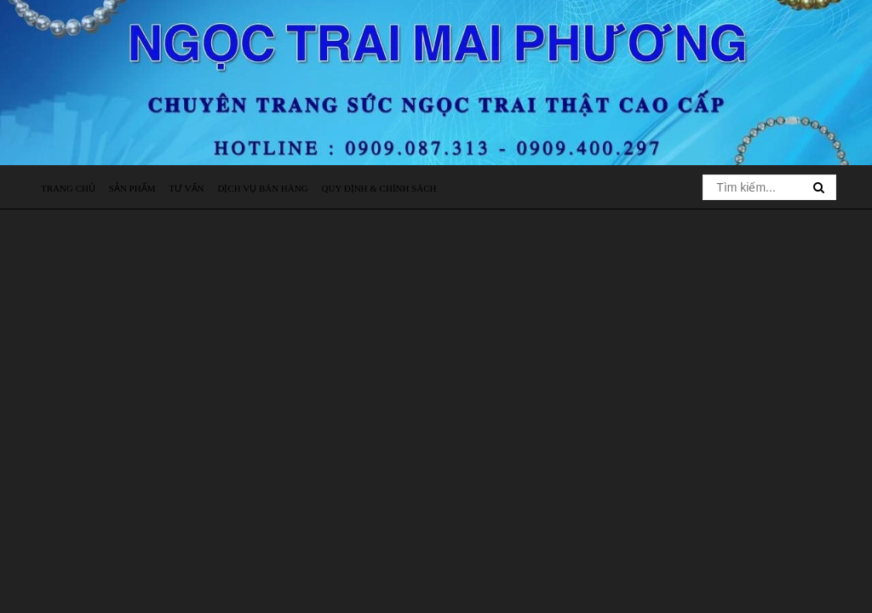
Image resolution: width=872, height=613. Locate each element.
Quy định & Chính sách (379, 188)
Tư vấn (186, 188)
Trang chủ (68, 188)
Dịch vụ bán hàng (262, 188)
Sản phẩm (132, 188)
